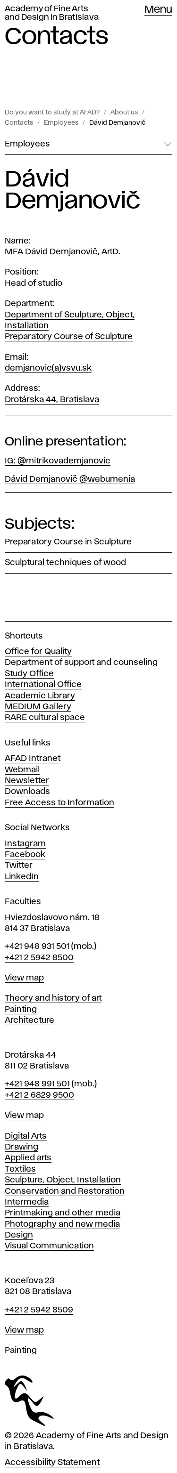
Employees (61, 123)
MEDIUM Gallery (38, 707)
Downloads (27, 791)
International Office (43, 684)
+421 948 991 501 (37, 1084)
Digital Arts (26, 1136)
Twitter (19, 865)
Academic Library (40, 696)
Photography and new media (62, 1224)
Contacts (19, 123)
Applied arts (28, 1158)
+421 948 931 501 (37, 946)
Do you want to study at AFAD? (52, 112)
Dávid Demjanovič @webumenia (70, 479)
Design (19, 1235)
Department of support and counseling (81, 662)
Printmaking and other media (62, 1213)
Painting (21, 1009)
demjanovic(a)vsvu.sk (48, 368)
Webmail (22, 770)
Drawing (21, 1147)
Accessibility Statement (52, 1462)
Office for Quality (38, 652)
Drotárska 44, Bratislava (52, 400)
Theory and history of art (53, 998)
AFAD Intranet (32, 758)
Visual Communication (49, 1246)
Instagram (25, 844)
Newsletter (27, 781)
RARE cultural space (45, 717)
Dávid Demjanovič (117, 123)
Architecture (29, 1020)
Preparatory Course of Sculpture (69, 336)
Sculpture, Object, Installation (63, 1180)
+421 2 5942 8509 (39, 1310)
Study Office (29, 674)
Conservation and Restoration (65, 1191)
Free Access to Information (59, 803)
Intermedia (27, 1202)
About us (124, 112)
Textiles (20, 1169)
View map (24, 978)
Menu (158, 10)
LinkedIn (22, 877)
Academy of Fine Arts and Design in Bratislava (52, 13)
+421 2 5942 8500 (39, 958)
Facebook (25, 854)
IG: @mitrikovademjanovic (57, 461)
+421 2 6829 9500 (39, 1095)
